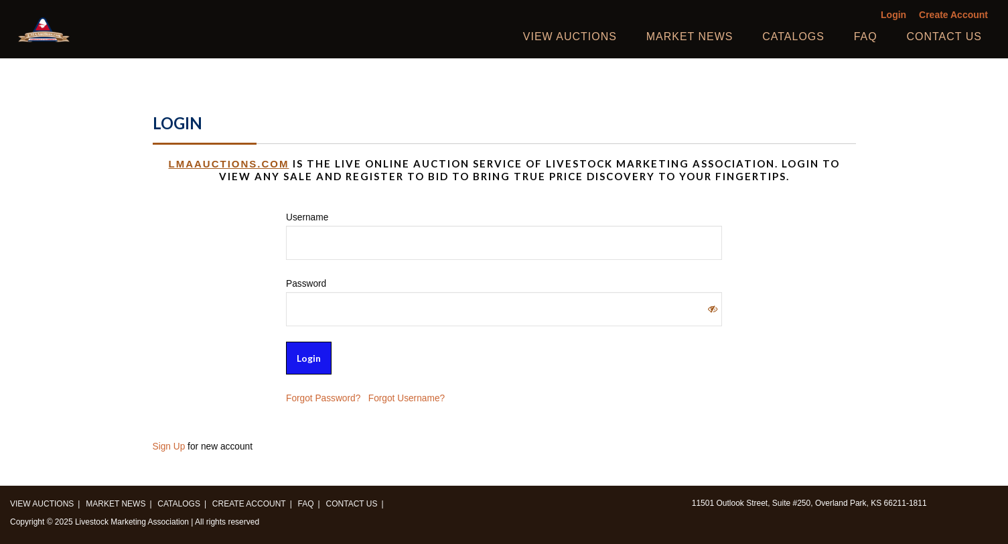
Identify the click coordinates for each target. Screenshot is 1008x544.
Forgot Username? (406, 398)
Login (893, 15)
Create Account (953, 15)
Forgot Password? (323, 398)
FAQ (865, 36)
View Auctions (570, 36)
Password (306, 284)
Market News (689, 36)
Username (307, 217)
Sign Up (169, 446)
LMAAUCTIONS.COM (229, 163)
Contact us (944, 36)
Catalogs (793, 36)
